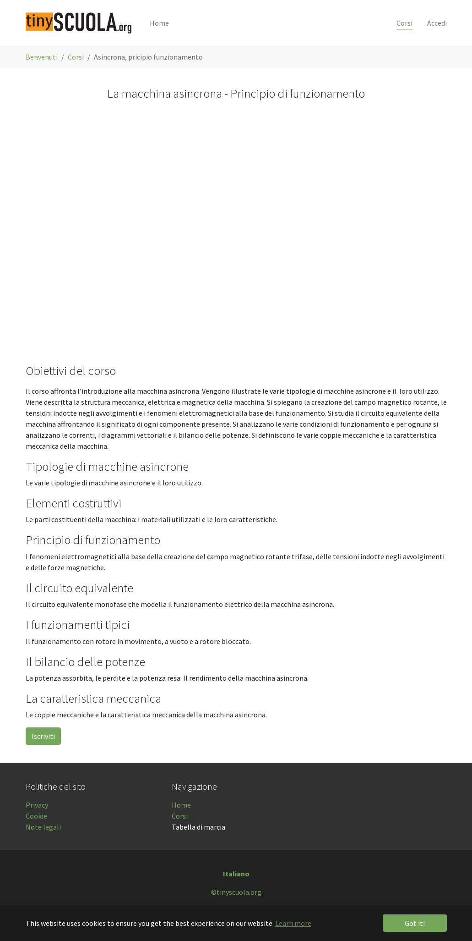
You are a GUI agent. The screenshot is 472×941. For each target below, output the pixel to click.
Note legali (43, 826)
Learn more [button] (293, 923)
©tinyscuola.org (236, 892)
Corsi (180, 815)
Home (181, 804)
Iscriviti (43, 736)
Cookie (36, 815)
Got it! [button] (415, 923)
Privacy (37, 804)
